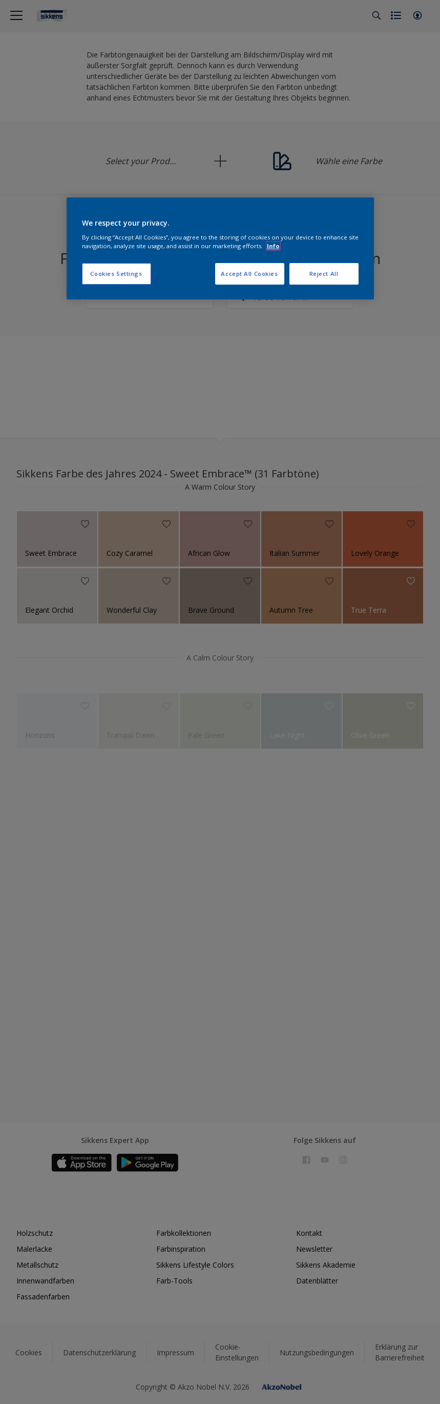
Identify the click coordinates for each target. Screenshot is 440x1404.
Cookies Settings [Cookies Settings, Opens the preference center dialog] (116, 273)
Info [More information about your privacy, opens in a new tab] (273, 246)
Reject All (324, 273)
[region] (220, 248)
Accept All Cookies (249, 273)
